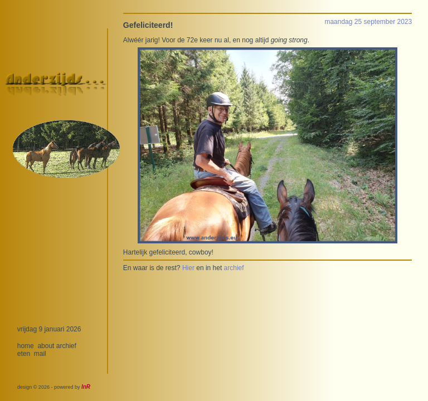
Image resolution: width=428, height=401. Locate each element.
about (45, 346)
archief (66, 346)
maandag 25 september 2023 (368, 22)
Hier (188, 268)
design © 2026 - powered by (53, 387)
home (25, 346)
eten (23, 354)
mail (40, 354)
